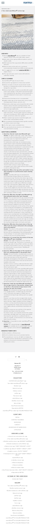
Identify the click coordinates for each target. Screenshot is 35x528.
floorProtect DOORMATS (17, 515)
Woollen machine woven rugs (17, 488)
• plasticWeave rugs (17, 457)
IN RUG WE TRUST (17, 479)
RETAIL (18, 417)
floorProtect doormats (17, 405)
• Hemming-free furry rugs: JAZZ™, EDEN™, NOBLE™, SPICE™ (17, 454)
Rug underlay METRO (17, 408)
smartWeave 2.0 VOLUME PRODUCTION (17, 523)
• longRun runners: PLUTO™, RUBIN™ (17, 451)
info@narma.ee (17, 373)
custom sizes (25, 327)
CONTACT (17, 424)
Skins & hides (17, 403)
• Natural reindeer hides (17, 467)
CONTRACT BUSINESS (17, 419)
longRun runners (17, 500)
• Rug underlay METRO (17, 472)
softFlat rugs (17, 495)
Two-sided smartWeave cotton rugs (17, 383)
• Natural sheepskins (17, 462)
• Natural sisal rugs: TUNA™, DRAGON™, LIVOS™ (17, 446)
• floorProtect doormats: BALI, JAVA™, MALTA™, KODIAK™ (17, 470)
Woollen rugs (17, 385)
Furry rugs (17, 503)
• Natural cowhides (17, 465)
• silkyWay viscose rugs (17, 460)
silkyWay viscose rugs (17, 400)
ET (16, 356)
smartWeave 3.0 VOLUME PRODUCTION (17, 520)
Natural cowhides (17, 513)
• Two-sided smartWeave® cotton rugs (17, 438)
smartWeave (11, 55)
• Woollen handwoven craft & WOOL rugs (17, 443)
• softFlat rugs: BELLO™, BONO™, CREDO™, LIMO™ (17, 448)
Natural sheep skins (17, 510)
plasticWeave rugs (17, 398)
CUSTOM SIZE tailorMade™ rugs (17, 381)
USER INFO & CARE (6, 8)
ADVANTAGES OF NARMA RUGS (17, 427)
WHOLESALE (17, 422)
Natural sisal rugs (17, 388)
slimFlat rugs (17, 498)
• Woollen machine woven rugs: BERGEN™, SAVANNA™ (17, 441)
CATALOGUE (17, 429)
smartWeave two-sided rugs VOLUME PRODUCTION (17, 410)
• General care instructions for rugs (17, 436)
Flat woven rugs (17, 395)
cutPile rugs (17, 393)
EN (19, 356)
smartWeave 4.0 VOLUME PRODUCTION (17, 518)
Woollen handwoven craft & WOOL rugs (17, 490)
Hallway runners (17, 390)
